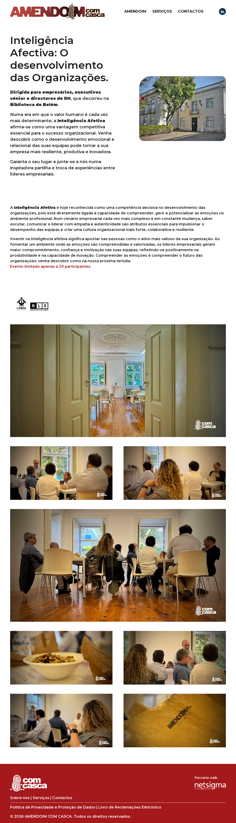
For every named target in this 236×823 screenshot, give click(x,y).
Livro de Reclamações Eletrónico (129, 807)
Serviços (162, 11)
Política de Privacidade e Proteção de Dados (52, 807)
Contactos (191, 11)
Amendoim (135, 11)
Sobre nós (20, 798)
